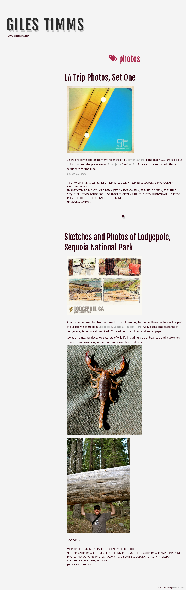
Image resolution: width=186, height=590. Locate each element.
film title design (118, 182)
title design (95, 198)
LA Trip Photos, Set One (100, 77)
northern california (143, 553)
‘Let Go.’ (132, 164)
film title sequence (143, 182)
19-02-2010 (77, 549)
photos (175, 194)
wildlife (102, 560)
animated (77, 190)
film (104, 182)
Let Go (85, 194)
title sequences (114, 198)
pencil (178, 553)
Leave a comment (82, 202)
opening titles (131, 194)
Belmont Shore (135, 159)
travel (84, 186)
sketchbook (127, 549)
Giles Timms (45, 24)
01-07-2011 (77, 182)
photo (146, 194)
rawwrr (111, 556)
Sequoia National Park (128, 327)
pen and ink (165, 553)
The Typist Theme (178, 588)
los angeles (113, 194)
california (126, 190)
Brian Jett (111, 190)
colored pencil (103, 553)
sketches (89, 560)
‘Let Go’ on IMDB (76, 173)
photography (166, 182)
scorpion (124, 556)
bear (74, 553)
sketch (166, 556)
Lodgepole (105, 327)
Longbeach (97, 194)
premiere (73, 186)
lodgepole (121, 553)
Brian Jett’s (114, 164)
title (83, 198)
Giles (92, 182)
